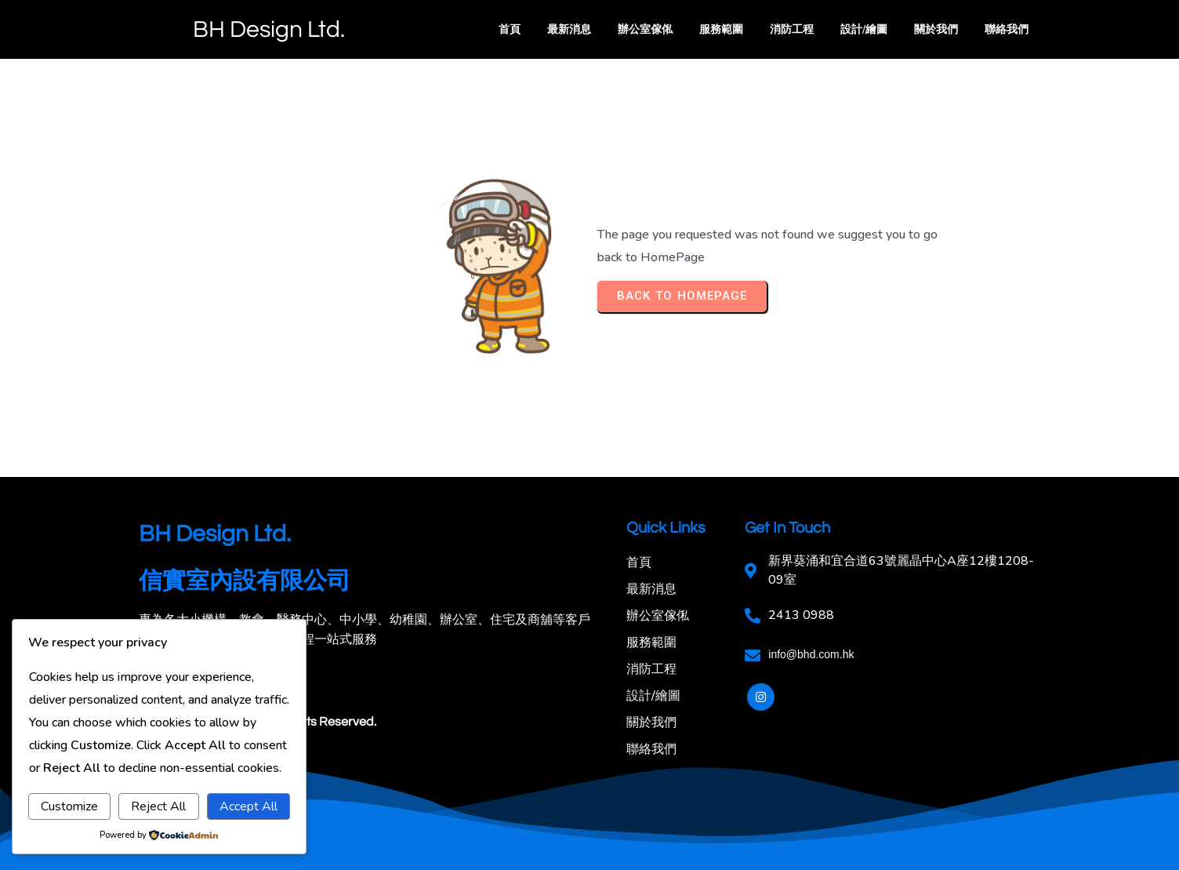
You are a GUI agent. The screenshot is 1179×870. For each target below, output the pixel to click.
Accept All (248, 806)
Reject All (158, 806)
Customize (69, 806)
